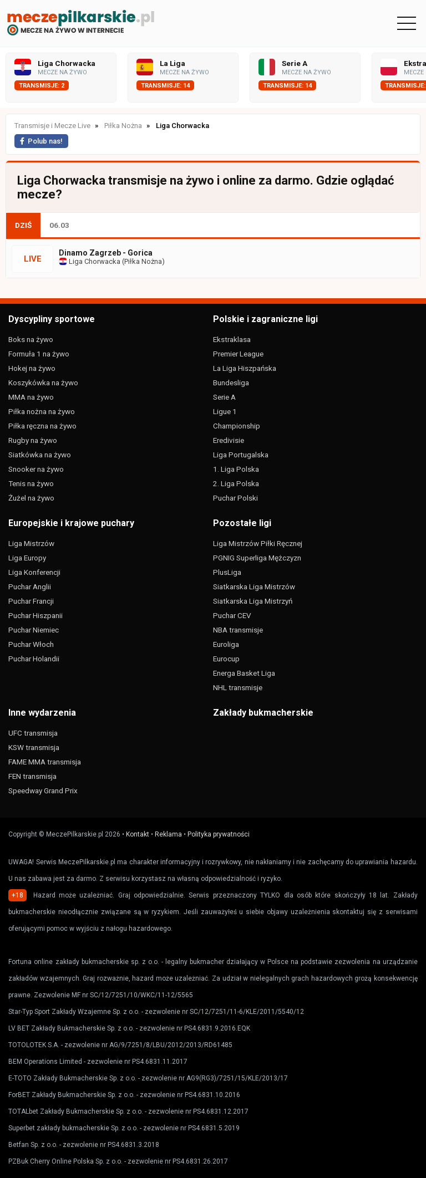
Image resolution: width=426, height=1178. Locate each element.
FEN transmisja (32, 776)
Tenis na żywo (31, 483)
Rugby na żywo (32, 440)
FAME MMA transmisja (44, 761)
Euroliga (226, 644)
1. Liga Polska (236, 469)
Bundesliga (231, 382)
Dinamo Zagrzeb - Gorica (106, 252)
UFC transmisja (33, 732)
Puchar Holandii (33, 658)
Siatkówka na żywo (39, 454)
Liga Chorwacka (89, 261)
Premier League (238, 353)
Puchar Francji (31, 600)
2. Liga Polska (236, 483)
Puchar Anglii (29, 586)
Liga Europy (27, 557)
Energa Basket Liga (244, 673)
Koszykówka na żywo (43, 382)
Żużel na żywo (31, 497)
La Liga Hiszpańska (244, 368)
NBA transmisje (238, 629)
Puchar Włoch (31, 644)
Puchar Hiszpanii (35, 615)
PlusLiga (227, 572)
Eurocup (226, 658)
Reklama (168, 834)
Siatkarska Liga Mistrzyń (252, 600)
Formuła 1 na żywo (38, 353)
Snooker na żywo (36, 469)
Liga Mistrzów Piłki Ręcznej (257, 543)
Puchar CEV (232, 615)
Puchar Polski (235, 497)
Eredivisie (228, 440)
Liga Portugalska (240, 454)
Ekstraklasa (232, 339)
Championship (236, 425)
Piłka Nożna (143, 261)
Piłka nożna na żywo (41, 411)
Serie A (224, 396)
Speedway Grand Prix (43, 790)
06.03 (59, 225)
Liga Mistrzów (31, 543)
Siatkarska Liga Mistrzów (254, 586)
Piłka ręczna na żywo (42, 425)
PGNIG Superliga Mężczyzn (257, 557)
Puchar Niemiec (33, 629)
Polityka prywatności (218, 834)
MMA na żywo (31, 396)
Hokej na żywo (31, 368)
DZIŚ (23, 225)
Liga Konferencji (34, 572)
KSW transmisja (33, 747)
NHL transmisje (237, 687)
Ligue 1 (225, 411)
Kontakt (137, 834)
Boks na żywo (30, 339)
